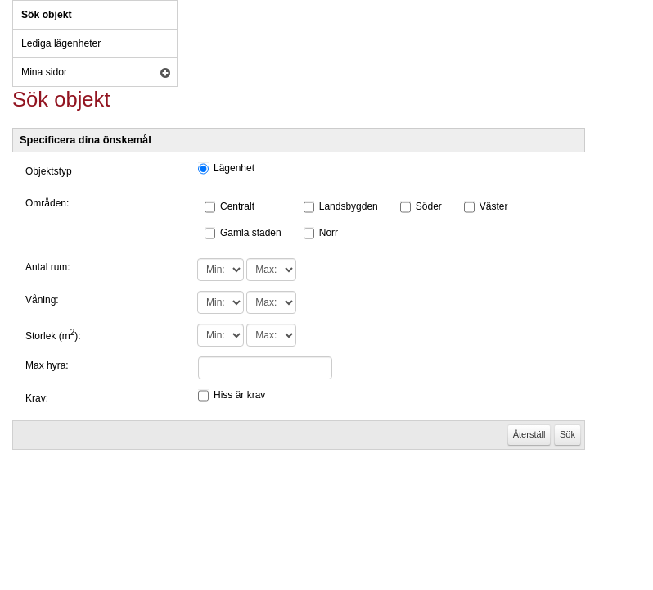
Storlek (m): (53, 336)
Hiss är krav (239, 395)
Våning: (42, 300)
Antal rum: (47, 267)
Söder (429, 206)
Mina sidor (44, 72)
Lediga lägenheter (61, 43)
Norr (328, 232)
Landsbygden (348, 206)
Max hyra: (47, 365)
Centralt (237, 206)
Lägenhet (234, 168)
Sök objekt (46, 14)
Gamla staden (250, 232)
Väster (494, 206)
